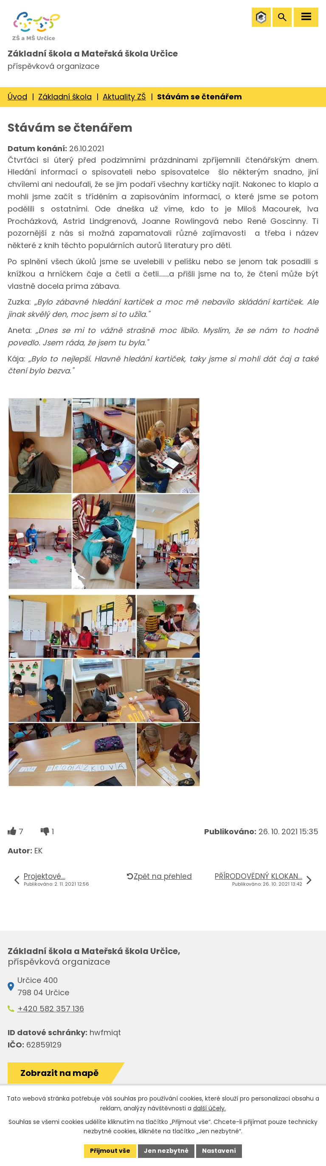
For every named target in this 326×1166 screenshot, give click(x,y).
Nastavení (219, 1150)
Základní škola (65, 96)
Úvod (17, 96)
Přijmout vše (110, 1150)
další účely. (209, 1108)
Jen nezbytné (166, 1150)
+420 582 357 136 (50, 1008)
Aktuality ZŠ (124, 96)
